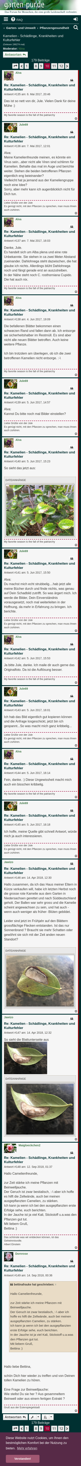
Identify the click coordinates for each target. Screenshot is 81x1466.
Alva (19, 72)
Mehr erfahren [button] (27, 1448)
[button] (15, 65)
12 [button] (61, 66)
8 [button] (36, 66)
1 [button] (27, 66)
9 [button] (41, 66)
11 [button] (54, 66)
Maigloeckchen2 (29, 1145)
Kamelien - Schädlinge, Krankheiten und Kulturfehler (33, 38)
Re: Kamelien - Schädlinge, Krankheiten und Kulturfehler (39, 87)
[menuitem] (16, 19)
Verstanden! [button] (22, 1458)
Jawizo (8, 862)
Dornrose (21, 1253)
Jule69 (23, 124)
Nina (22, 48)
